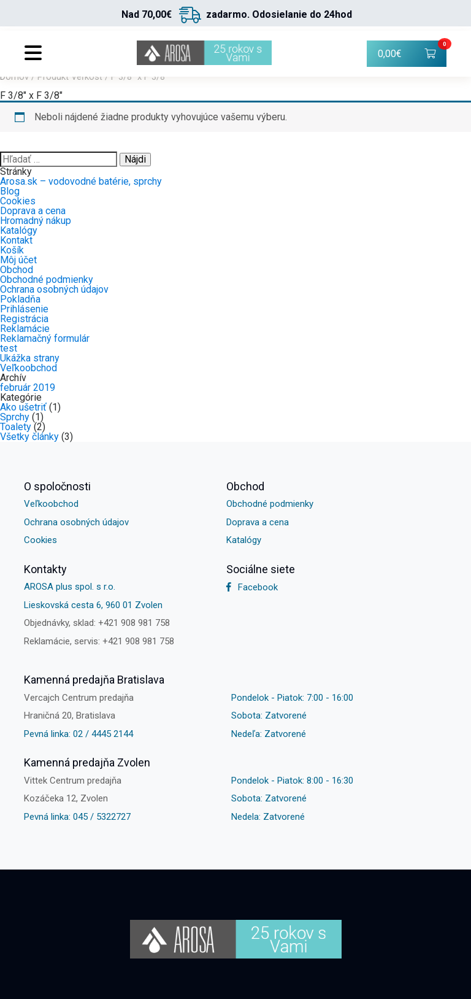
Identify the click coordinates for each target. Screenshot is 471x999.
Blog (10, 191)
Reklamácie (25, 328)
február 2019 (27, 387)
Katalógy (18, 230)
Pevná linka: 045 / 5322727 (77, 816)
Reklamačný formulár (45, 338)
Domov (14, 76)
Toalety (15, 427)
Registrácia (24, 319)
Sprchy (14, 417)
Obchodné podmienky (46, 279)
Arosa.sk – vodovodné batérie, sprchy (81, 181)
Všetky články (29, 436)
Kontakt (16, 240)
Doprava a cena (33, 211)
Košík (12, 250)
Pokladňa (20, 299)
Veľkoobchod (28, 368)
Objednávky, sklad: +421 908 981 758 (97, 622)
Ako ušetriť (23, 407)
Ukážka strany (29, 358)
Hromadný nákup (35, 220)
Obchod (16, 270)
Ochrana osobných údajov (54, 289)
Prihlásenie (24, 309)
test (8, 348)
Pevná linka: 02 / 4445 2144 (78, 733)
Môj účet (18, 260)
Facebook (252, 587)
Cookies (18, 201)
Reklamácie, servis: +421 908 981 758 (99, 641)
